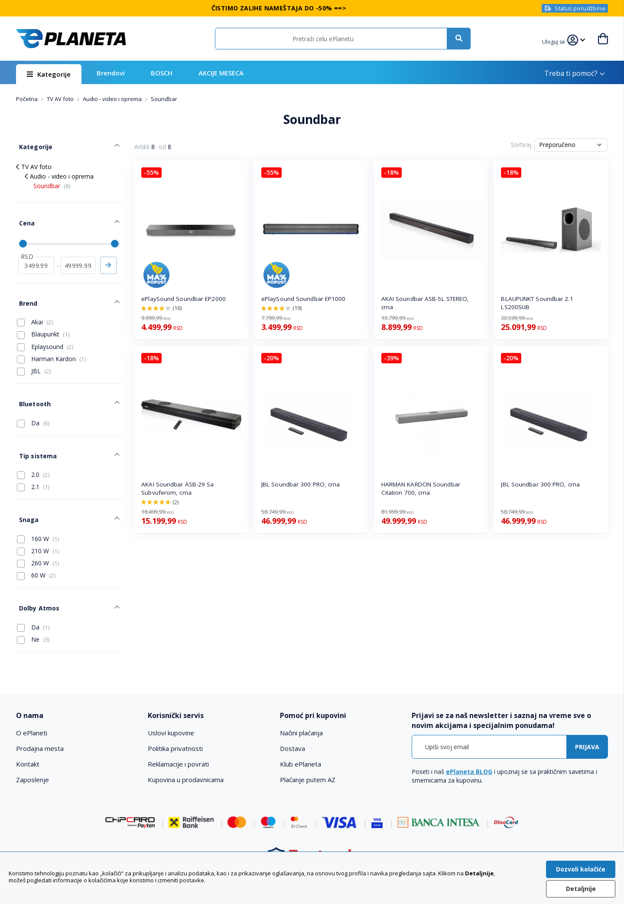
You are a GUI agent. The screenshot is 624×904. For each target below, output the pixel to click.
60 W (36, 547)
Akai (35, 307)
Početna (27, 99)
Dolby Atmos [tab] (36, 577)
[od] (36, 255)
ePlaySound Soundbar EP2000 (183, 299)
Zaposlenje (32, 747)
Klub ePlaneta (300, 732)
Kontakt (27, 732)
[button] (554, 41)
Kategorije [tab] (32, 144)
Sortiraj (521, 144)
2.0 (33, 451)
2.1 (33, 463)
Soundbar (52, 181)
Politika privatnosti (175, 716)
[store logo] (71, 38)
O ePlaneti (31, 700)
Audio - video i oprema (113, 99)
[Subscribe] (587, 715)
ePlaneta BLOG (469, 739)
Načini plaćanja (301, 700)
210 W (38, 523)
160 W (38, 510)
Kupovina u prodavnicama (186, 747)
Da (33, 404)
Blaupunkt (43, 320)
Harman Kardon (51, 344)
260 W (38, 535)
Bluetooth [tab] (31, 386)
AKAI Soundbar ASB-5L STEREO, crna (425, 303)
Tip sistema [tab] (34, 434)
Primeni (108, 255)
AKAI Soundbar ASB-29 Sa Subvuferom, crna (177, 488)
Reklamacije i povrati (178, 732)
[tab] (76, 684)
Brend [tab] (25, 290)
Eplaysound (45, 332)
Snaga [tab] (26, 493)
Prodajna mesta (40, 716)
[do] (78, 255)
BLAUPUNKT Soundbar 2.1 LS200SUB (537, 303)
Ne (33, 607)
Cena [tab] (24, 216)
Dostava (292, 716)
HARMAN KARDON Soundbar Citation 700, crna (420, 488)
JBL (34, 356)
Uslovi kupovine (171, 700)
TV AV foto (61, 99)
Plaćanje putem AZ (307, 747)
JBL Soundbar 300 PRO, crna (300, 484)
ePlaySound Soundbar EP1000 (303, 299)
